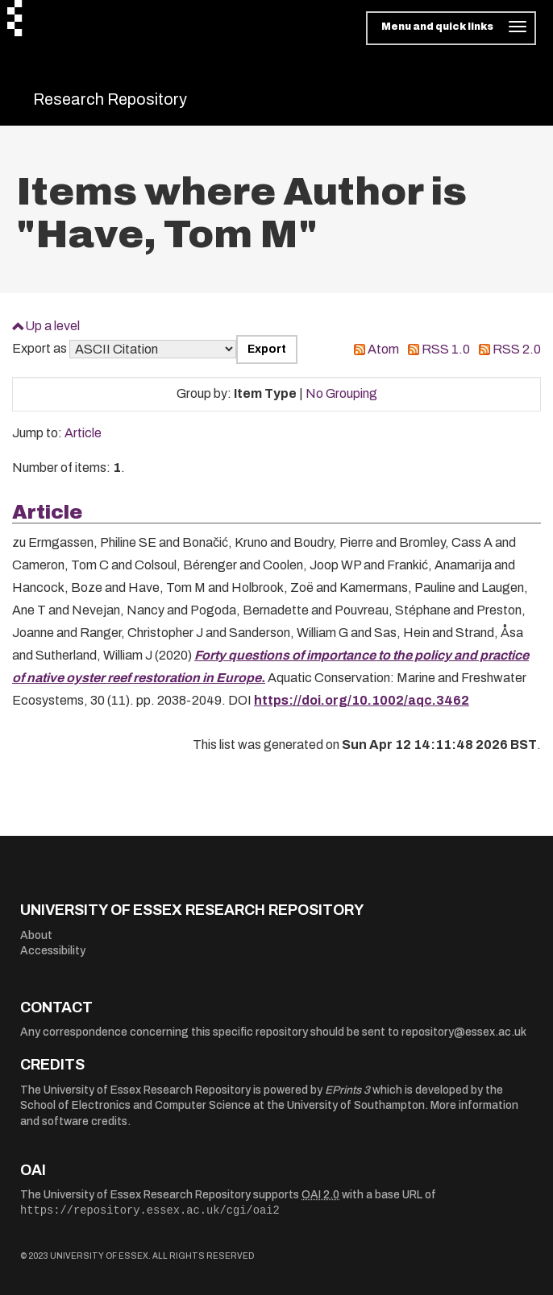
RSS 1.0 (446, 349)
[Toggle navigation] (451, 28)
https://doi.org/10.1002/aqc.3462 (361, 700)
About (36, 935)
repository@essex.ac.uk (463, 1032)
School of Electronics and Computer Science (135, 1105)
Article (83, 433)
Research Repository (110, 99)
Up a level (52, 326)
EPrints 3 (347, 1090)
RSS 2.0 (517, 349)
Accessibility (52, 951)
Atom (383, 349)
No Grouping (341, 393)
